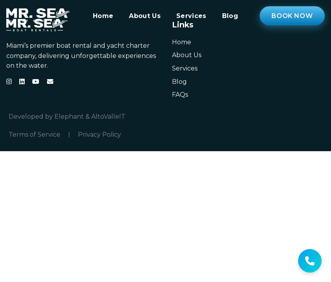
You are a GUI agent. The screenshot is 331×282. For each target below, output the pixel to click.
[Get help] (310, 261)
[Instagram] (9, 81)
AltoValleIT (108, 116)
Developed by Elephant (46, 116)
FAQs (180, 94)
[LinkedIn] (22, 81)
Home (103, 16)
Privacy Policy (99, 135)
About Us (145, 16)
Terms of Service (34, 135)
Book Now (292, 16)
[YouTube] (35, 81)
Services (191, 16)
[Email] (50, 81)
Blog (230, 16)
